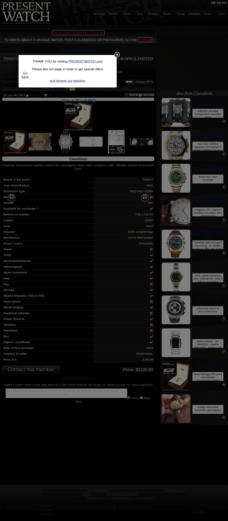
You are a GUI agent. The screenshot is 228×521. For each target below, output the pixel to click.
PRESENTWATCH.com (85, 61)
